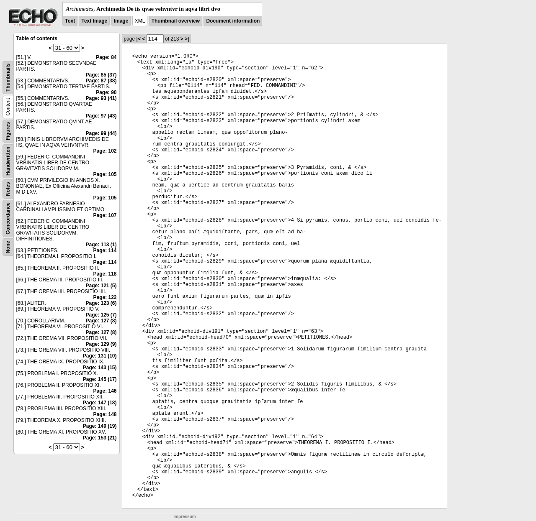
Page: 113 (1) (100, 245)
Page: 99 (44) (100, 133)
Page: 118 (104, 274)
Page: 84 (106, 57)
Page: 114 (104, 250)
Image (121, 21)
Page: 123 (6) (100, 303)
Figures (8, 131)
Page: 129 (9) (100, 344)
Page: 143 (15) (100, 367)
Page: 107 (104, 215)
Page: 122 (104, 297)
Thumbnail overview (176, 21)
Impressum (184, 516)
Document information (233, 21)
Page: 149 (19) (100, 426)
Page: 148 (104, 414)
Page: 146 (104, 391)
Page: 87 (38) (100, 81)
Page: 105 (104, 174)
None (8, 247)
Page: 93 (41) (100, 98)
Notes (8, 189)
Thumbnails (8, 78)
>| (187, 39)
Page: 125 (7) (100, 315)
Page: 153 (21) (100, 438)
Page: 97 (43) (100, 116)
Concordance (8, 218)
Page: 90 (106, 92)
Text (70, 21)
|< (139, 39)
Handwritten (8, 161)
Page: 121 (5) (100, 286)
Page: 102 (104, 151)
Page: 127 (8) (100, 321)
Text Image (94, 21)
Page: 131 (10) (100, 356)
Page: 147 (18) (100, 403)
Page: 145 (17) (100, 379)
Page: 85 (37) (100, 75)
